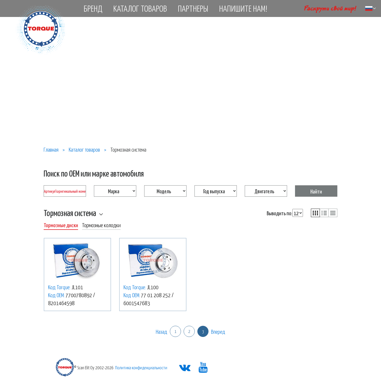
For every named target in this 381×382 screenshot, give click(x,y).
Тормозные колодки (101, 224)
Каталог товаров (140, 8)
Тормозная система (70, 212)
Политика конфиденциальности (141, 367)
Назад (161, 331)
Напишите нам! (243, 8)
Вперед (218, 331)
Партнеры (193, 8)
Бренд (93, 8)
